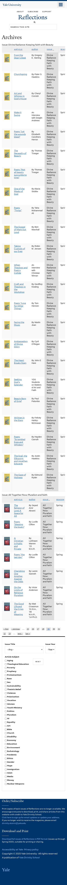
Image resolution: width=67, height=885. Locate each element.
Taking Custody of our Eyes (19, 249)
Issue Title (10, 644)
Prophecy (11, 671)
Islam (9, 773)
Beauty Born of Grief (20, 400)
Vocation (11, 700)
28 (43, 629)
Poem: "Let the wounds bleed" (20, 134)
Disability (11, 736)
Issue (50, 49)
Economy (11, 740)
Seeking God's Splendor (18, 382)
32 (5, 633)
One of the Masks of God (19, 191)
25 (28, 629)
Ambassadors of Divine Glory (20, 344)
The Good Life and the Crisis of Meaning (19, 609)
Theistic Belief (14, 689)
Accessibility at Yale (12, 849)
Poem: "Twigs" (18, 209)
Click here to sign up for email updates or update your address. (31, 817)
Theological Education (18, 664)
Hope (9, 765)
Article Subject (12, 657)
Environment (13, 747)
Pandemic (12, 755)
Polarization (13, 697)
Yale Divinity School (29, 857)
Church (10, 733)
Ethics (10, 758)
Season (60, 499)
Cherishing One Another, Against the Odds (19, 576)
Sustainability (14, 686)
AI (8, 718)
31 (59, 629)
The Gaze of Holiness (20, 476)
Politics (10, 711)
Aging (10, 660)
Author (35, 49)
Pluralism (11, 715)
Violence (11, 693)
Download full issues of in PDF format (24, 839)
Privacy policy (31, 849)
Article (18, 49)
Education (12, 744)
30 (54, 629)
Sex (8, 682)
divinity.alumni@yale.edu (14, 823)
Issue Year (50, 644)
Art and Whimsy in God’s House (20, 96)
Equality (11, 722)
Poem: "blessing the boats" (19, 524)
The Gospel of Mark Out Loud (20, 230)
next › (20, 633)
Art (8, 726)
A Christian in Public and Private (18, 543)
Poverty (11, 667)
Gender (10, 762)
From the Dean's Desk (20, 56)
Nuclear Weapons (15, 784)
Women (11, 704)
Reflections (33, 17)
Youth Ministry (14, 707)
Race (9, 678)
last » (27, 633)
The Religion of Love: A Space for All (19, 510)
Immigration (13, 769)
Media (10, 776)
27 (38, 629)
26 (33, 629)
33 (10, 633)
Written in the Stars (19, 419)
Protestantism (14, 675)
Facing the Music (19, 323)
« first (6, 629)
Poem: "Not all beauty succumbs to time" (20, 173)
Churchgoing (20, 74)
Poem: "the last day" (19, 556)
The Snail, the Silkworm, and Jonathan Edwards (20, 460)
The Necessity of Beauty (20, 153)
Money (10, 780)
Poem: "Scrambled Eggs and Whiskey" (19, 441)
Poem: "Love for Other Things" (20, 306)
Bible (9, 729)
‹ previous (15, 629)
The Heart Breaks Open (20, 361)
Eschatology (13, 751)
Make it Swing (18, 113)
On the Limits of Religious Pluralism (18, 591)
